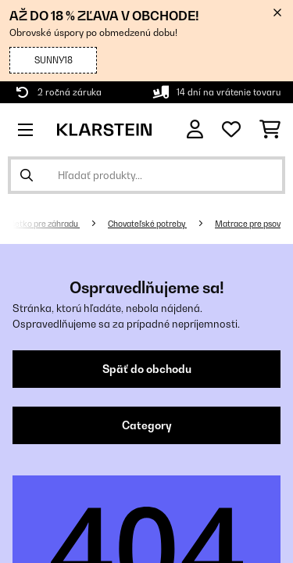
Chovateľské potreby (147, 223)
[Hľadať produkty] (146, 175)
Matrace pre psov (247, 223)
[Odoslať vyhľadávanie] (26, 175)
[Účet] (195, 129)
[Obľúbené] (231, 130)
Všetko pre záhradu (42, 223)
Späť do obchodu (146, 369)
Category (147, 425)
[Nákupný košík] (269, 130)
